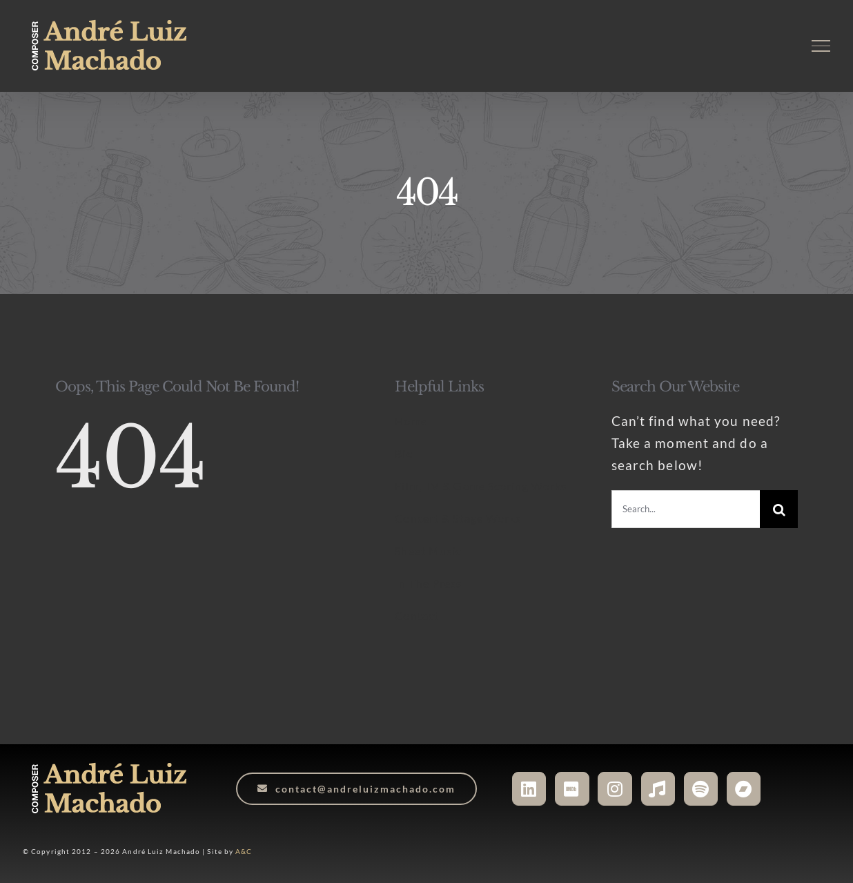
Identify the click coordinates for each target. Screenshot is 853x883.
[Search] (779, 509)
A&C (243, 851)
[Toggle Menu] (821, 45)
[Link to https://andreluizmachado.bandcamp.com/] (744, 789)
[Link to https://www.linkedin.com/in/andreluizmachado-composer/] (529, 789)
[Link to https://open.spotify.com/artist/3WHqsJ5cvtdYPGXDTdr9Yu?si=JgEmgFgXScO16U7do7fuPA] (701, 789)
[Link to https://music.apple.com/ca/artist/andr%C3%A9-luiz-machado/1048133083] (658, 789)
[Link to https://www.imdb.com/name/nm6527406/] (572, 789)
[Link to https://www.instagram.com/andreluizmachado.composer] (614, 789)
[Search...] (685, 509)
